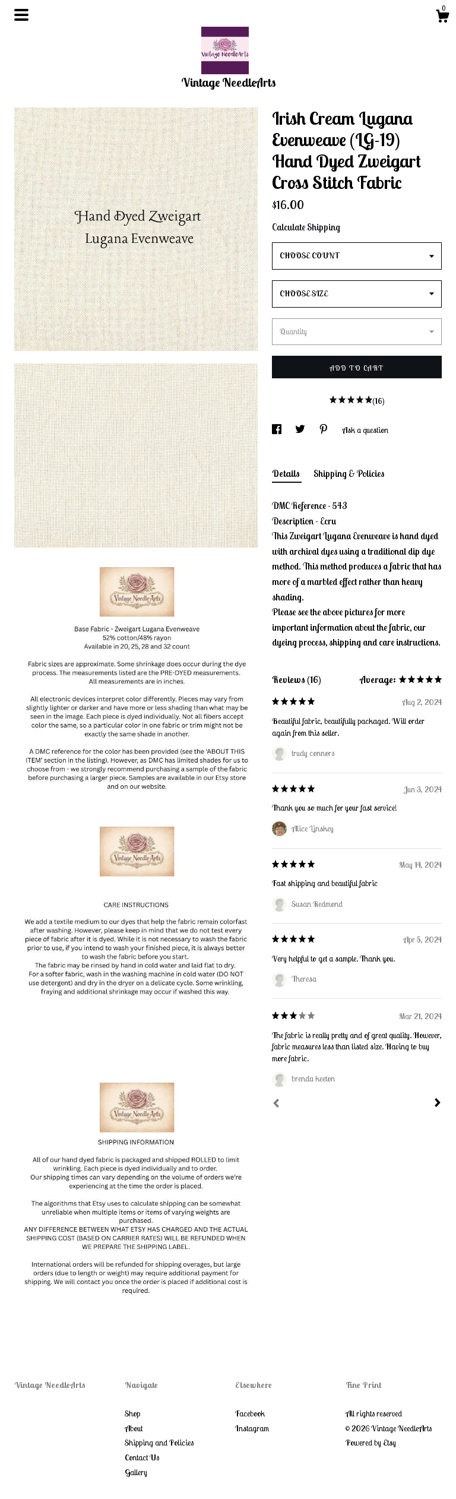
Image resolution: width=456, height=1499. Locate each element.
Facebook (250, 1413)
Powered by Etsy (371, 1442)
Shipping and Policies (159, 1442)
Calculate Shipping (306, 227)
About (133, 1428)
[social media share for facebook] (277, 430)
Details (287, 473)
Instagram (252, 1428)
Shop (132, 1413)
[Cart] (442, 18)
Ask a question (365, 430)
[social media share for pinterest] (324, 430)
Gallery (136, 1472)
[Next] (437, 1104)
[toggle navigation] (21, 15)
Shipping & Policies (349, 473)
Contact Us (142, 1457)
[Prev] (276, 1105)
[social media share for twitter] (301, 430)
